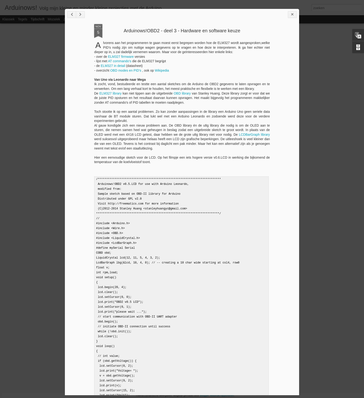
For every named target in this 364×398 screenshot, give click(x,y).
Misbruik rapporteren (222, 395)
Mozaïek (54, 19)
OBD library (182, 93)
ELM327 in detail (113, 66)
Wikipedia (162, 70)
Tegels (22, 19)
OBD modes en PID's (126, 70)
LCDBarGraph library (254, 134)
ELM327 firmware (121, 56)
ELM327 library (110, 93)
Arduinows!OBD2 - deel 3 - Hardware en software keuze (182, 30)
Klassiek (8, 19)
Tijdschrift (37, 19)
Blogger (204, 395)
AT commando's (119, 61)
